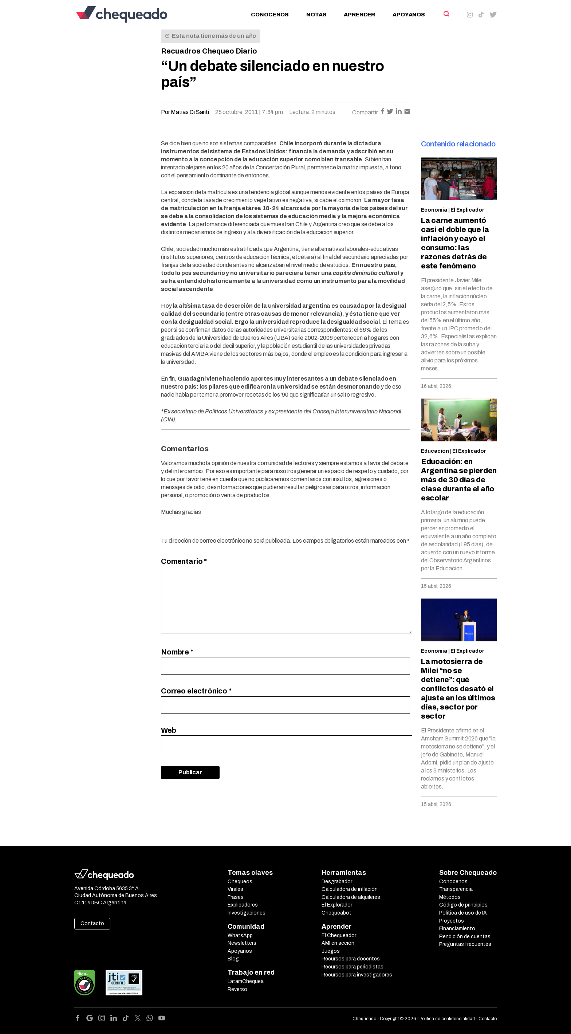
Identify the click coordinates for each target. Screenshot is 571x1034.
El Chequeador (339, 935)
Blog (233, 959)
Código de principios (463, 905)
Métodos (450, 897)
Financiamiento (457, 928)
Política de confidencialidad (447, 1018)
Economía (434, 210)
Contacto (92, 923)
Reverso (237, 989)
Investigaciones (246, 913)
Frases (236, 897)
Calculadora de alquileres (351, 897)
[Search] (445, 14)
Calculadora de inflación (350, 889)
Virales (235, 889)
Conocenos (270, 14)
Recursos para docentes (351, 959)
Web (168, 730)
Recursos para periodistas (352, 967)
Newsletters (242, 943)
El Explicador (467, 210)
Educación (435, 451)
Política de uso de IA (463, 913)
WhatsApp (240, 935)
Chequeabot (336, 913)
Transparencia (456, 889)
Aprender (359, 14)
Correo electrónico (196, 691)
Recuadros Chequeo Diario (209, 51)
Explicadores (243, 905)
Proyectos (451, 921)
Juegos (331, 951)
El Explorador (337, 905)
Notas (316, 14)
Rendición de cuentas (465, 936)
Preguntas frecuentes (465, 944)
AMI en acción (338, 943)
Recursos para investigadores (357, 975)
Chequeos (240, 881)
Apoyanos (409, 14)
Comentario (184, 561)
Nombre (177, 652)
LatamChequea (246, 981)
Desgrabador (337, 881)
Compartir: (366, 112)
